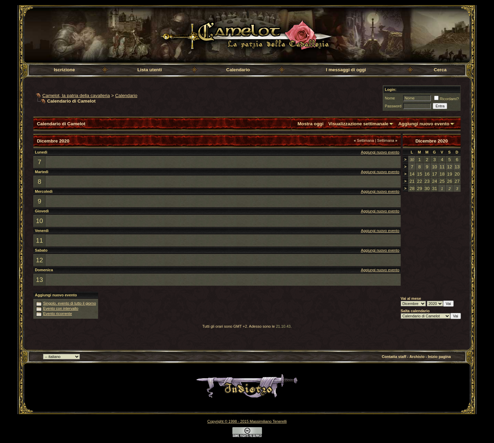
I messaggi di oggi (346, 69)
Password (393, 106)
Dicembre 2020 (432, 141)
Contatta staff (394, 357)
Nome (390, 98)
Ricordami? (446, 99)
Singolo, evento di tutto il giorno (69, 303)
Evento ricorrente (57, 314)
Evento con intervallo (60, 308)
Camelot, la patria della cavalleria (76, 95)
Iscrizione (64, 69)
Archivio (416, 357)
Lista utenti (149, 69)
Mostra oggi (310, 123)
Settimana (364, 140)
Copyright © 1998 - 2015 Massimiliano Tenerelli (246, 421)
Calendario (238, 69)
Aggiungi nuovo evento (423, 123)
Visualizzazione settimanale (358, 123)
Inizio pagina (439, 357)
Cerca (440, 69)
